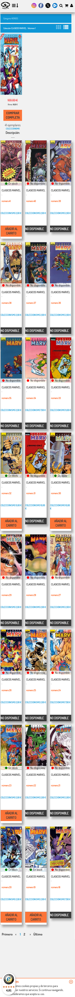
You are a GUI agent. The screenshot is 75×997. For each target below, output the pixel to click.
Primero (7, 934)
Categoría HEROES (10, 18)
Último (37, 934)
